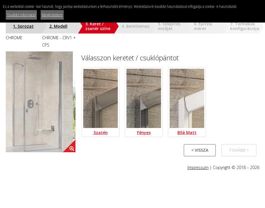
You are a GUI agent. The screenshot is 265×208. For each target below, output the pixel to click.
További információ (21, 14)
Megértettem (52, 14)
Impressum (198, 167)
